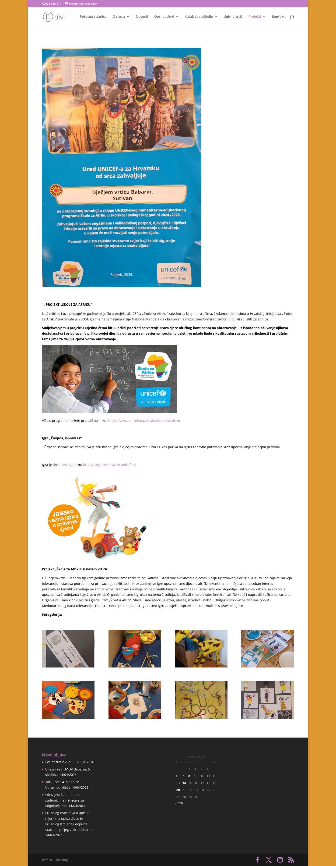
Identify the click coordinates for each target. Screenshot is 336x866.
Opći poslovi (164, 17)
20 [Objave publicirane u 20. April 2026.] (178, 790)
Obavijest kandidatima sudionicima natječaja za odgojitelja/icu (64, 800)
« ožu (179, 803)
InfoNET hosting (55, 860)
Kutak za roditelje (199, 17)
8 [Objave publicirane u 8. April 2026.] (189, 776)
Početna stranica (93, 17)
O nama (119, 17)
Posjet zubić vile (60, 762)
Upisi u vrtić (233, 17)
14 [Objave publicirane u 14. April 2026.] (184, 783)
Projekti (254, 17)
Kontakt (278, 17)
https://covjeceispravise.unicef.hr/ (109, 464)
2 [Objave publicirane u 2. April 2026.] (195, 769)
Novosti (142, 17)
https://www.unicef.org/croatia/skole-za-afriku (144, 420)
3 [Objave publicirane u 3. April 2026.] (201, 769)
